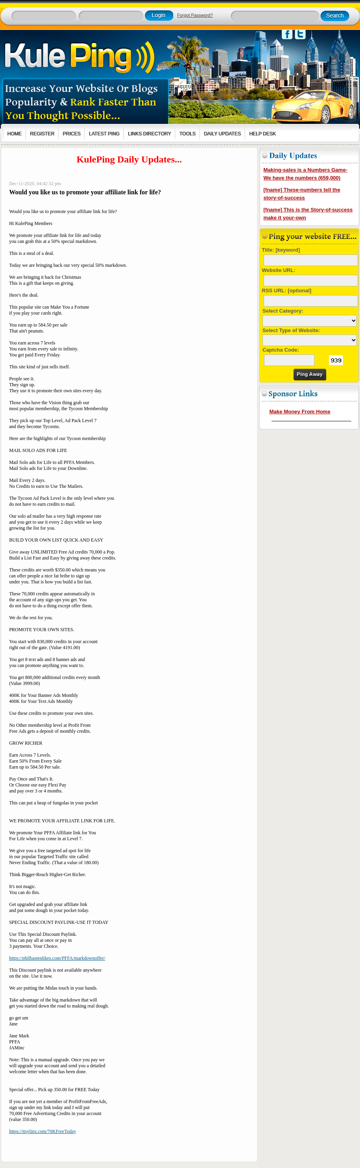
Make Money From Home (300, 412)
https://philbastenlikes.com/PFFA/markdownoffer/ (57, 958)
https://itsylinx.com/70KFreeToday (42, 1131)
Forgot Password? (195, 15)
